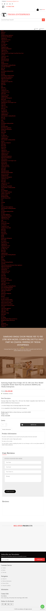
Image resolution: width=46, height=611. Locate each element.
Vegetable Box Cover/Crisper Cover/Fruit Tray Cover (12, 53)
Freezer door (3, 89)
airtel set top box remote (6, 302)
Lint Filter (3, 118)
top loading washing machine (7, 71)
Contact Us (3, 326)
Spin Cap (3, 68)
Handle (2, 62)
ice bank (3, 133)
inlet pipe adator (4, 126)
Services (3, 315)
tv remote (3, 306)
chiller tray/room (4, 51)
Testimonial (3, 323)
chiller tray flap (4, 107)
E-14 (2, 201)
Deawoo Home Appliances (6, 289)
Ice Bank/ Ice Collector (6, 101)
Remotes (3, 296)
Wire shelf (3, 292)
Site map (4, 572)
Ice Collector (4, 224)
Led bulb (3, 202)
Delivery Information (6, 581)
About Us (4, 578)
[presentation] (16, 487)
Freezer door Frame (5, 223)
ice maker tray (4, 110)
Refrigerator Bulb (4, 196)
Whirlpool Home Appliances (7, 35)
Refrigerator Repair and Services (8, 320)
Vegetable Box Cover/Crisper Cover (8, 102)
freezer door (3, 147)
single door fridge (5, 309)
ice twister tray (4, 44)
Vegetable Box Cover (5, 217)
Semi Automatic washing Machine (8, 65)
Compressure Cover (5, 166)
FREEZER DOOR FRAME (7, 172)
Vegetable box (4, 38)
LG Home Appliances (5, 214)
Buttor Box (3, 229)
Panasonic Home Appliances (7, 206)
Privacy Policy (5, 583)
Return (3, 570)
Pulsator (3, 69)
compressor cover (4, 41)
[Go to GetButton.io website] (42, 609)
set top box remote (5, 298)
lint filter (3, 212)
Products (3, 33)
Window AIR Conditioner (6, 192)
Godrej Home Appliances (6, 156)
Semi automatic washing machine (8, 139)
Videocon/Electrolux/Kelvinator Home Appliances (11, 265)
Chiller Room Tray (5, 218)
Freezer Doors (4, 162)
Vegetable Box (4, 50)
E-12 (2, 199)
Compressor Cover (5, 226)
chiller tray (3, 105)
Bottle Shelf (3, 232)
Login (36, 28)
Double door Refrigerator (6, 129)
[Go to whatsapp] (42, 606)
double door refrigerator (6, 293)
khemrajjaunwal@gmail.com (10, 1)
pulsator (2, 121)
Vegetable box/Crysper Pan (6, 81)
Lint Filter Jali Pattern (5, 66)
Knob (2, 257)
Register (41, 28)
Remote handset (4, 195)
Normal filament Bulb (5, 198)
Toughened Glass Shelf (6, 227)
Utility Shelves (4, 159)
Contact (4, 567)
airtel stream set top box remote (7, 305)
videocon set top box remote (7, 301)
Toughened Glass (4, 47)
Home (2, 30)
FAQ (2, 321)
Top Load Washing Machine (7, 262)
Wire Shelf (3, 84)
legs (2, 86)
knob (2, 120)
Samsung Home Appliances (7, 77)
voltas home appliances (6, 308)
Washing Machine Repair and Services (9, 318)
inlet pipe (3, 72)
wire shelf (3, 42)
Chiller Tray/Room (5, 165)
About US (3, 32)
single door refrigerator (6, 142)
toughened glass (4, 96)
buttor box (3, 87)
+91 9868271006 (10, 6)
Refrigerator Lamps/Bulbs (6, 186)
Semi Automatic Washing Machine (8, 208)
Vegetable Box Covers (5, 39)
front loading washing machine (7, 75)
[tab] (6, 429)
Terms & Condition (6, 585)
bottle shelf (3, 45)
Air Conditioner (4, 190)
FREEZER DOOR (5, 59)
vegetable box (4, 150)
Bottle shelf (3, 99)
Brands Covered (4, 324)
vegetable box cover (5, 92)
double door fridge (5, 312)
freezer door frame (5, 60)
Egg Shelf (3, 83)
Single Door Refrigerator (6, 48)
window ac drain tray (5, 193)
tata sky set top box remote (6, 299)
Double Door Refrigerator (6, 36)
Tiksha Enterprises (15, 14)
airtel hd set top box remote (7, 303)
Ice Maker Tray (4, 248)
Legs (2, 220)
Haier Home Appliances (6, 127)
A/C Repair (3, 317)
